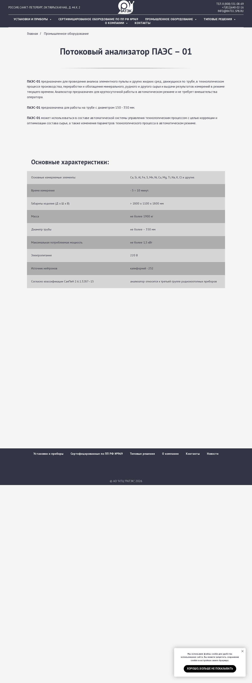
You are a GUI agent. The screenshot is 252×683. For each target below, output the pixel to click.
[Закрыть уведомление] (242, 651)
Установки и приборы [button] (31, 19)
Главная (32, 34)
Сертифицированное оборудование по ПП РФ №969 (98, 19)
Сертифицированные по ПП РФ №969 (97, 454)
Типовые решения (142, 454)
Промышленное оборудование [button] (169, 19)
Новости (212, 454)
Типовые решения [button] (218, 19)
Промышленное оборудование (66, 34)
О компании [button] (115, 23)
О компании (170, 454)
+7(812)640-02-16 (233, 7)
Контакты (142, 23)
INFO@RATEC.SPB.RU (231, 11)
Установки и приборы (48, 454)
